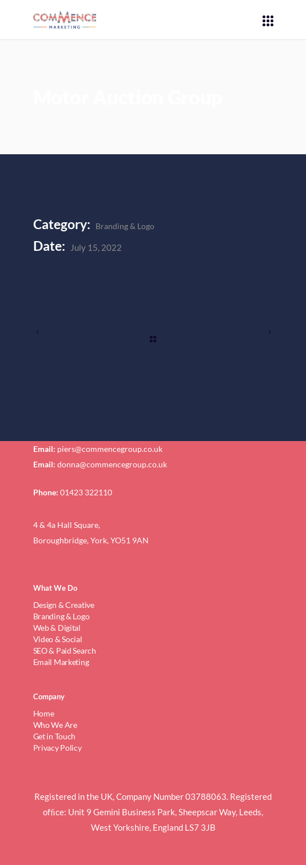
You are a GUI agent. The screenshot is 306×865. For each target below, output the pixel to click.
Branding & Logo (125, 226)
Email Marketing (61, 662)
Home (43, 713)
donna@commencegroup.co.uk (112, 464)
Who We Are (55, 725)
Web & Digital (57, 627)
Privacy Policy (57, 747)
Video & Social (57, 639)
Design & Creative (63, 605)
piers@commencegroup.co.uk (109, 449)
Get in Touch (54, 736)
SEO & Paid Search (64, 650)
